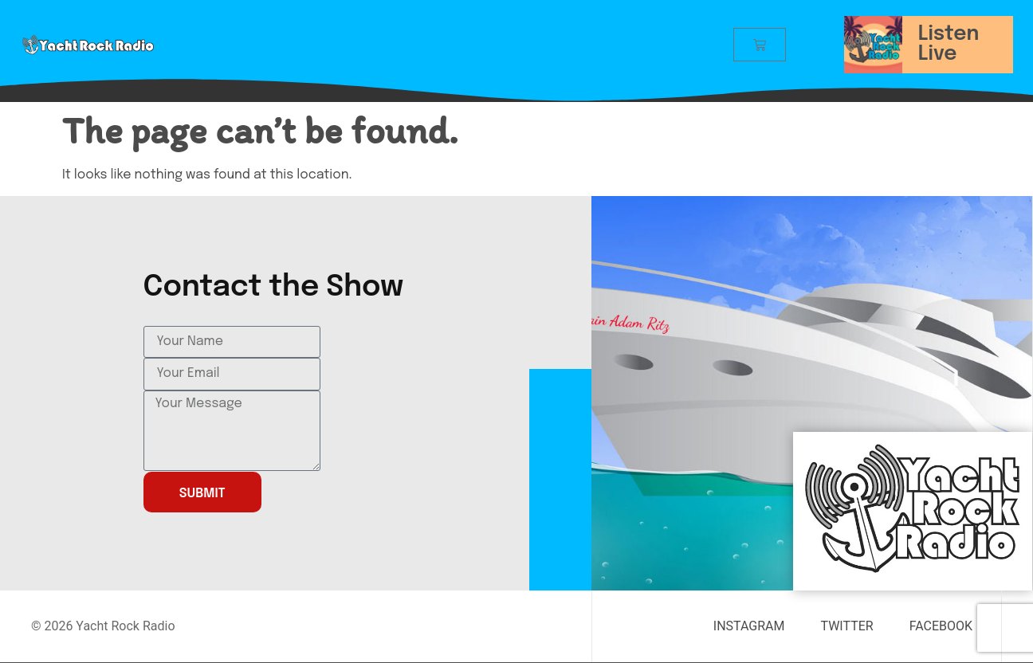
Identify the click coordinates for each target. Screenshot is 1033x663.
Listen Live (949, 44)
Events (547, 44)
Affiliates (259, 44)
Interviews (353, 44)
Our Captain (456, 44)
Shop (616, 44)
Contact (691, 44)
